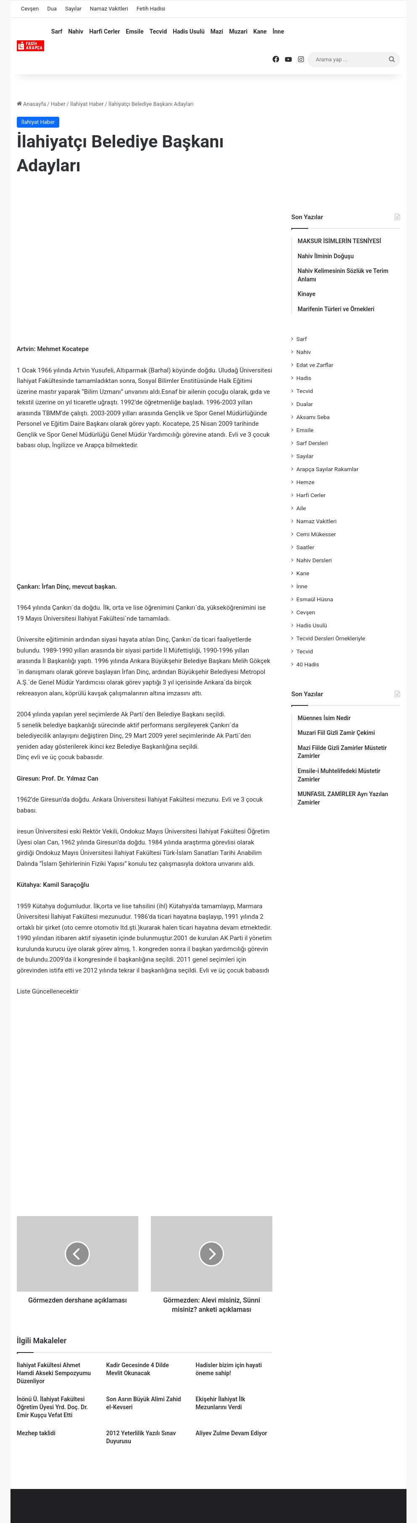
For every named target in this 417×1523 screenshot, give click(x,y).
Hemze (305, 482)
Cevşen (30, 8)
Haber (58, 104)
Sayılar (73, 8)
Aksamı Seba (313, 417)
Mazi (216, 31)
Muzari (238, 31)
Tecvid (158, 31)
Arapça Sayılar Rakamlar (327, 469)
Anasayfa (31, 104)
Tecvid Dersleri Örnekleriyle (330, 638)
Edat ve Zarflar (314, 365)
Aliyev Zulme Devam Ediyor (231, 1433)
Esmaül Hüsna (314, 599)
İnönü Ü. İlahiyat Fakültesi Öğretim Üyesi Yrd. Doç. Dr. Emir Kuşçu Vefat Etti (52, 1407)
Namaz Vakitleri (109, 8)
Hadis (303, 378)
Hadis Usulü (188, 31)
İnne (278, 31)
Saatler (305, 547)
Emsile (134, 31)
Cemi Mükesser (316, 534)
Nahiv (75, 31)
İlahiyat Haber (87, 104)
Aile (301, 508)
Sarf (56, 31)
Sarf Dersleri (312, 443)
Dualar (304, 404)
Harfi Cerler (104, 31)
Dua (52, 8)
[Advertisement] (144, 251)
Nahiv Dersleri (314, 560)
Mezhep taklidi (36, 1433)
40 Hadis (307, 664)
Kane (260, 31)
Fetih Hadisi (151, 8)
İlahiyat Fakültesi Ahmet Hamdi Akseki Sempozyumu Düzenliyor (54, 1373)
